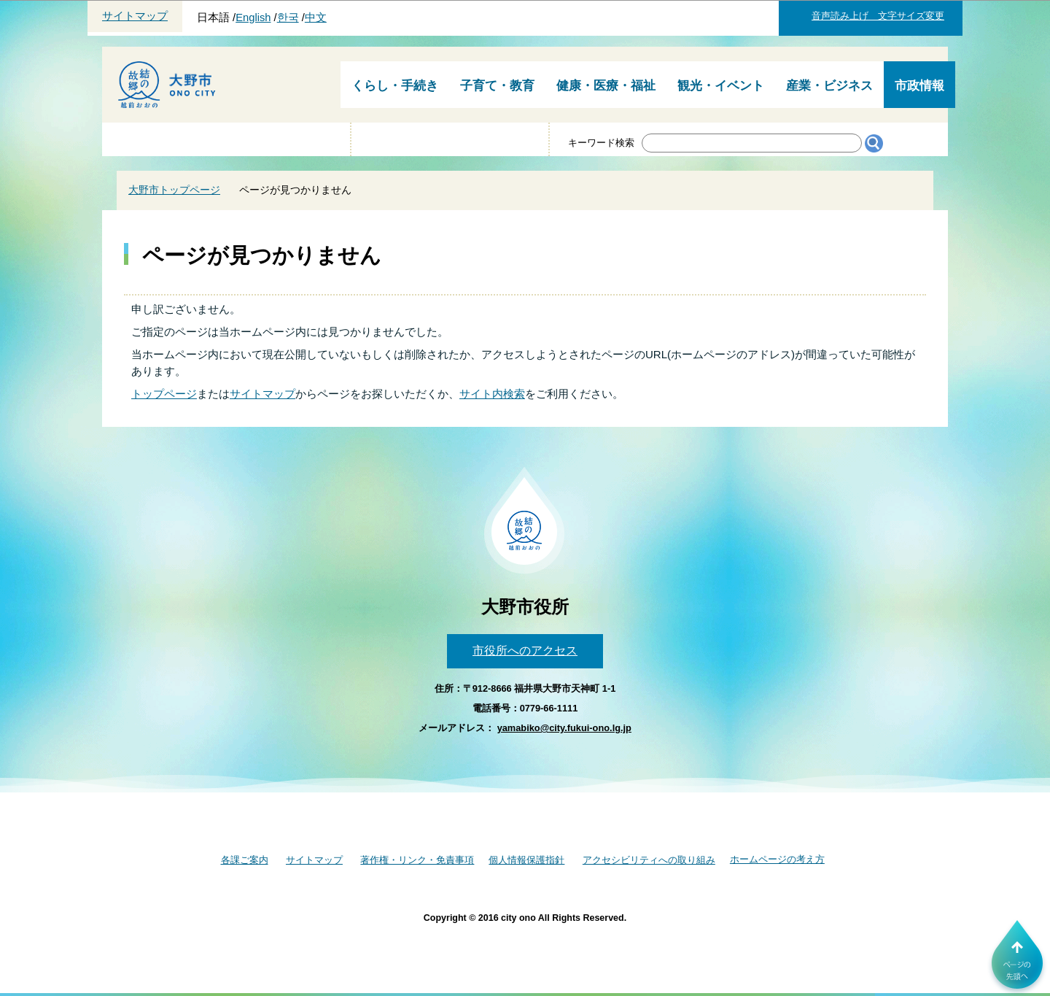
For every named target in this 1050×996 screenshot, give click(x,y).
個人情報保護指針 (526, 859)
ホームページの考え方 (777, 859)
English (253, 17)
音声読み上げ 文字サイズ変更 (878, 15)
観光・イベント (720, 86)
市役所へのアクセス (525, 650)
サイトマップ (135, 16)
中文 (316, 17)
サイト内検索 (492, 393)
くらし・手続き (394, 86)
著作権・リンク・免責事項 (417, 859)
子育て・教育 (497, 86)
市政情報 (919, 86)
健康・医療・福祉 (606, 86)
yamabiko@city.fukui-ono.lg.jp (564, 727)
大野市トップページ (174, 190)
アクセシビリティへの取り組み (649, 859)
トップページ (164, 393)
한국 (288, 17)
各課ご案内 (244, 859)
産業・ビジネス (829, 86)
